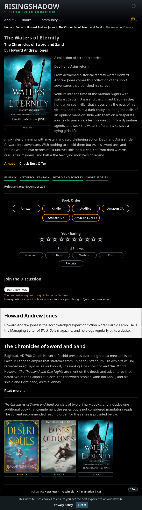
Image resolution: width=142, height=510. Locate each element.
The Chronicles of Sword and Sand (34, 44)
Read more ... (14, 390)
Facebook (68, 491)
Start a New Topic (17, 289)
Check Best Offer (32, 163)
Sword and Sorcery (67, 177)
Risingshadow (31, 8)
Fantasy (10, 177)
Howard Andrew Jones (28, 50)
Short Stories (97, 177)
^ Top (133, 489)
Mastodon (87, 491)
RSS (99, 491)
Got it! (82, 505)
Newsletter (51, 491)
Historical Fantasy (34, 177)
